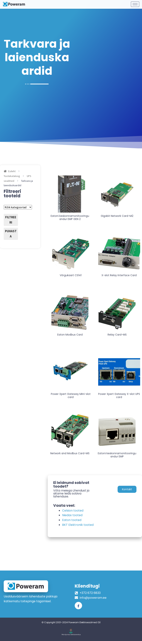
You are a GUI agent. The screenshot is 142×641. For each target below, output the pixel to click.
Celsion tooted (72, 510)
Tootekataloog (12, 176)
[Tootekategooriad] (18, 207)
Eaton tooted (71, 520)
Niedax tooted (72, 515)
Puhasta (11, 233)
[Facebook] (78, 605)
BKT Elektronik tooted (78, 525)
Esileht (12, 171)
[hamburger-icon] (135, 3)
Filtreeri (10, 219)
